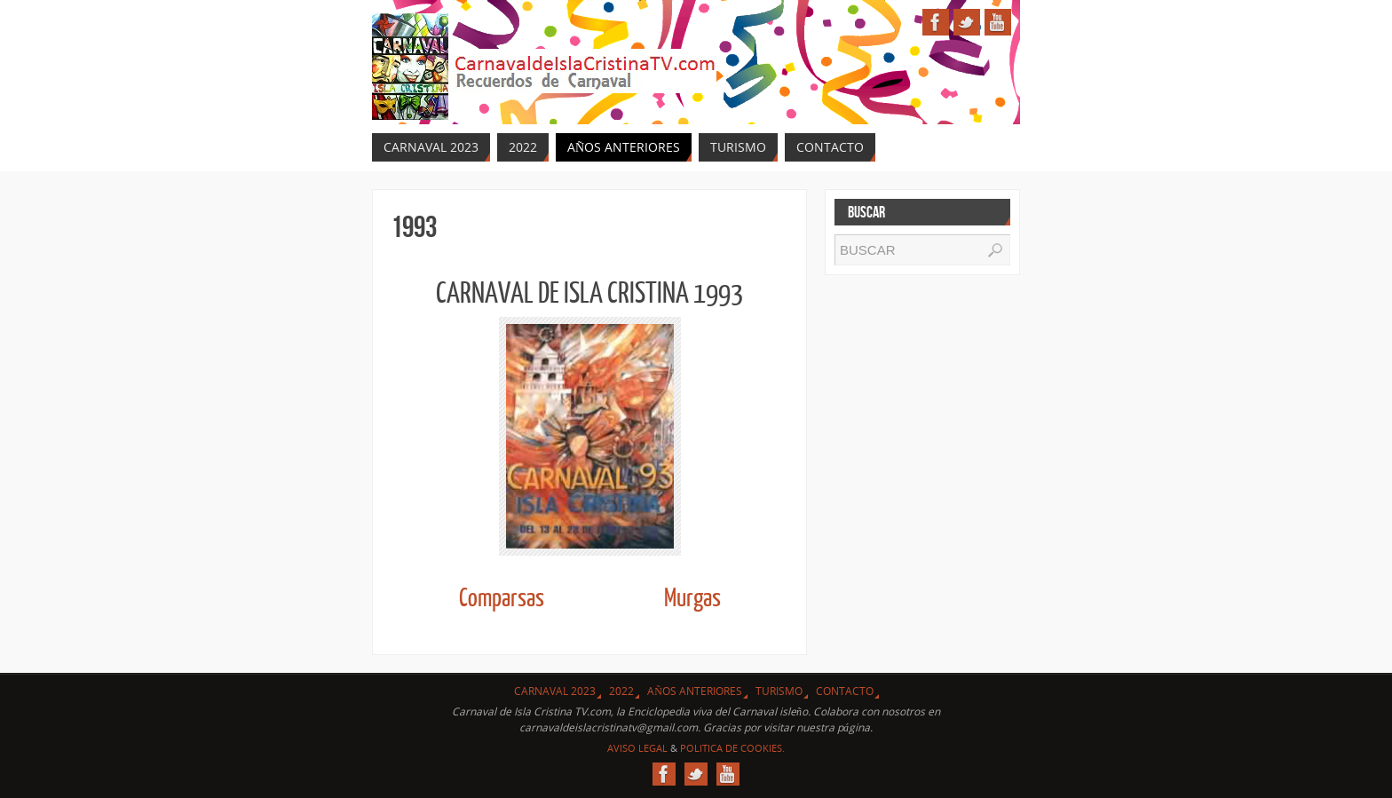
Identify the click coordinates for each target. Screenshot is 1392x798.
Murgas (692, 598)
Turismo (779, 691)
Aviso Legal (637, 748)
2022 (621, 691)
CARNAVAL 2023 (555, 691)
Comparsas (501, 598)
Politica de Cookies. (732, 748)
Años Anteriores (694, 691)
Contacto (845, 691)
